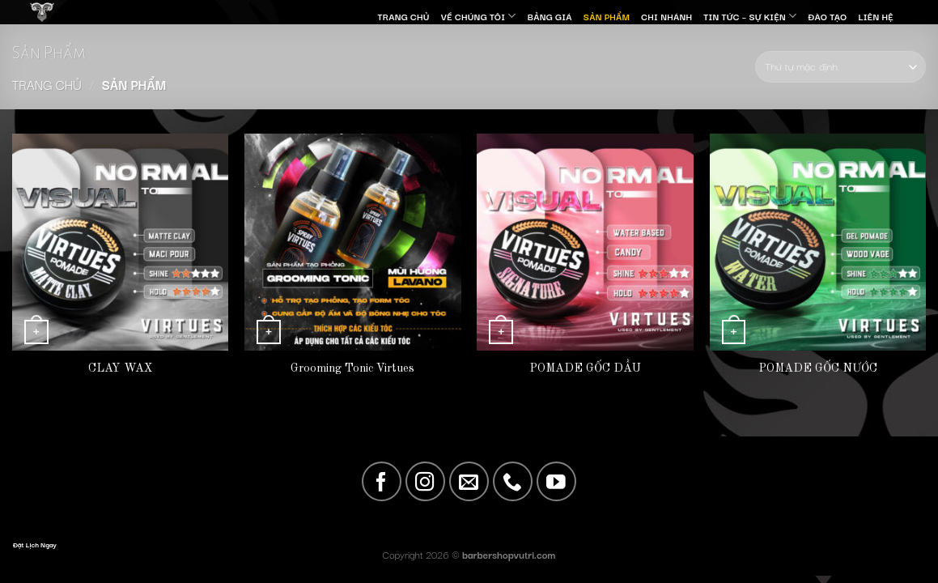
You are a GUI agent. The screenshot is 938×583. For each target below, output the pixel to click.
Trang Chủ (403, 16)
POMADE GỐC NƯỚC (817, 368)
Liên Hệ (875, 16)
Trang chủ (47, 84)
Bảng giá (550, 16)
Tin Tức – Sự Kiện (749, 15)
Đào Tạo (828, 16)
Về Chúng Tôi (478, 15)
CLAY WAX (120, 368)
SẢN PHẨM (607, 16)
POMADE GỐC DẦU (585, 368)
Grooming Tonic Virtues (352, 368)
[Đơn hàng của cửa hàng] (840, 67)
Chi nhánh (666, 16)
